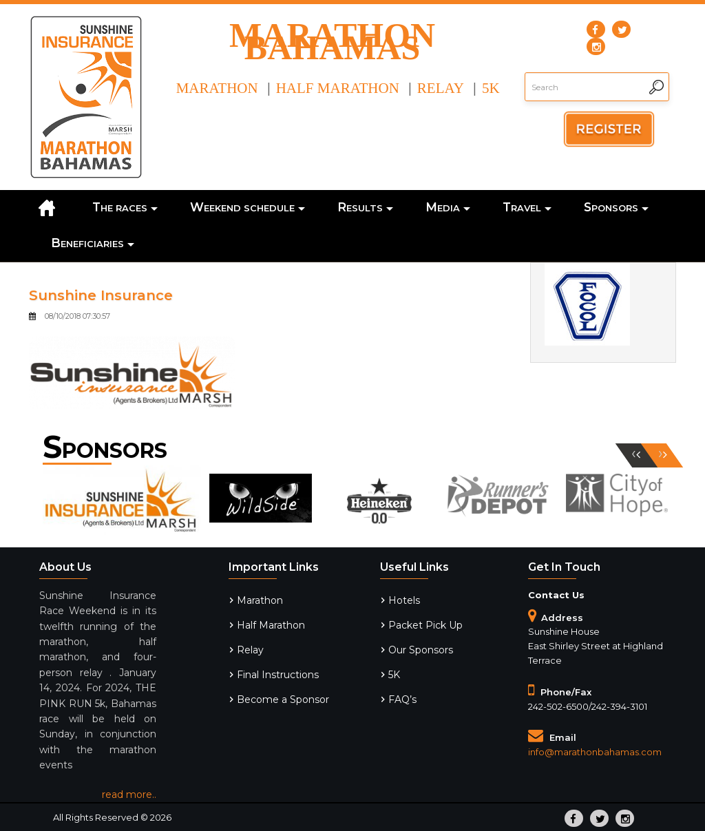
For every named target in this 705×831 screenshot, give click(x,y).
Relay (440, 88)
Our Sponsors (420, 650)
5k (491, 88)
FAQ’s (402, 699)
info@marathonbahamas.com (595, 751)
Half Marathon (337, 88)
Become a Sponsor (283, 699)
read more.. (129, 794)
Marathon (217, 88)
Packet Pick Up (425, 625)
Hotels (404, 600)
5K (394, 675)
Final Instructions (278, 675)
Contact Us (556, 594)
